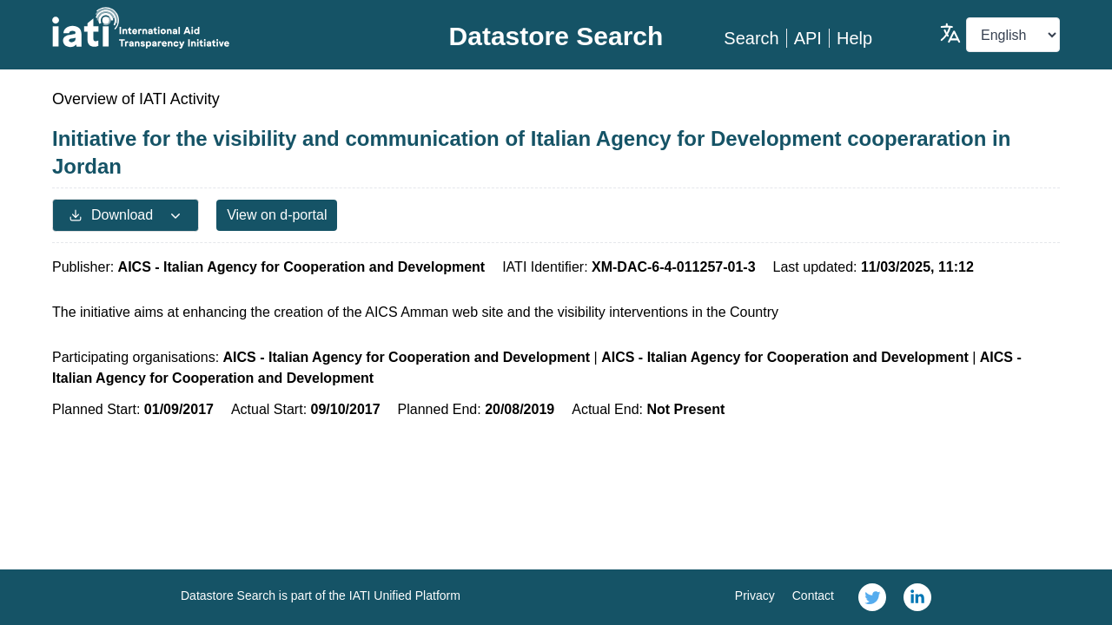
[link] (872, 597)
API (808, 38)
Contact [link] (813, 595)
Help (854, 38)
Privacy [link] (755, 595)
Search (751, 38)
